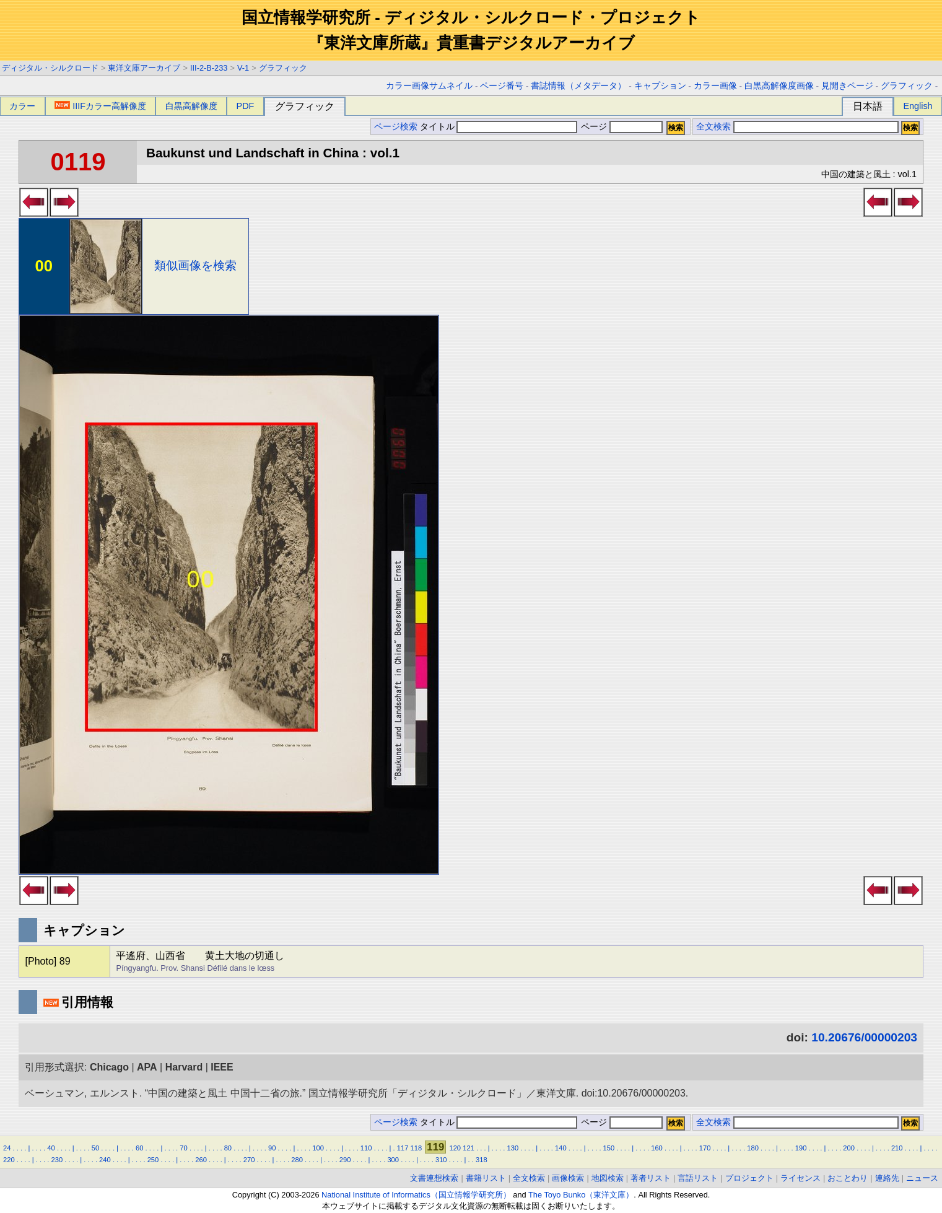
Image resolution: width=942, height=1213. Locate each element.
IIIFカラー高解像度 (100, 106)
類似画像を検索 (195, 265)
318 (481, 1159)
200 (849, 1148)
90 (272, 1148)
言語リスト (698, 1178)
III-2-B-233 (208, 67)
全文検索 (713, 126)
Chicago (109, 1067)
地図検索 (607, 1178)
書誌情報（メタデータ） (578, 85)
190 (801, 1148)
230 (57, 1159)
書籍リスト (486, 1178)
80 (228, 1148)
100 (318, 1148)
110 (366, 1148)
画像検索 (568, 1178)
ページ (620, 126)
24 (7, 1148)
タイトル (499, 126)
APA (147, 1067)
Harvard (184, 1067)
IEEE (222, 1067)
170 (705, 1148)
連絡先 (887, 1178)
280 (297, 1159)
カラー (22, 106)
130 (513, 1148)
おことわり (847, 1178)
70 (183, 1148)
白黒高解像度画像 (779, 85)
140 (561, 1148)
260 (201, 1159)
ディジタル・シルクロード (50, 67)
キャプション (660, 85)
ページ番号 (501, 85)
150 (609, 1148)
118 (416, 1148)
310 (441, 1159)
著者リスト (650, 1178)
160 (657, 1148)
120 (455, 1148)
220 (9, 1159)
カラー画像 (715, 85)
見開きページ (847, 85)
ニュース (922, 1178)
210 (897, 1148)
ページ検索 (395, 126)
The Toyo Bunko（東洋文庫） (581, 1194)
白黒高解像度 (191, 106)
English (917, 106)
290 (345, 1159)
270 (249, 1159)
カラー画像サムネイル (429, 85)
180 (753, 1148)
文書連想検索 (434, 1178)
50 (95, 1148)
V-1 (243, 67)
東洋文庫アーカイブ (144, 67)
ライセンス (800, 1178)
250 (153, 1159)
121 (468, 1148)
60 (139, 1148)
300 (393, 1159)
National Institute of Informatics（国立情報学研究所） (416, 1194)
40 (51, 1148)
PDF (246, 106)
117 (403, 1148)
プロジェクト (749, 1178)
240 (105, 1159)
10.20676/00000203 (864, 1037)
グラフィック (283, 67)
